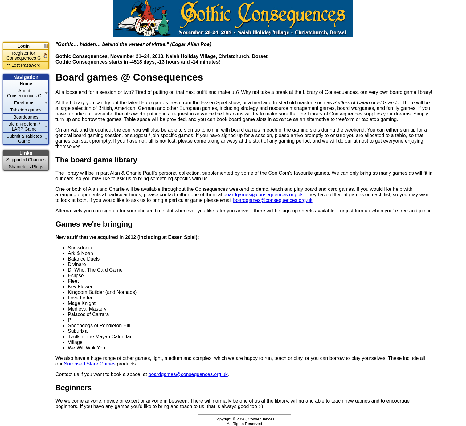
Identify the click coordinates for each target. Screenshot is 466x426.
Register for (23, 56)
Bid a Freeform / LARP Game (24, 127)
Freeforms (24, 102)
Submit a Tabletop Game (24, 139)
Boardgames (26, 117)
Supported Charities (25, 159)
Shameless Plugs (26, 166)
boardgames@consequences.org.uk (263, 194)
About (24, 93)
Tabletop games (26, 109)
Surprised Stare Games (90, 363)
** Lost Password (24, 65)
